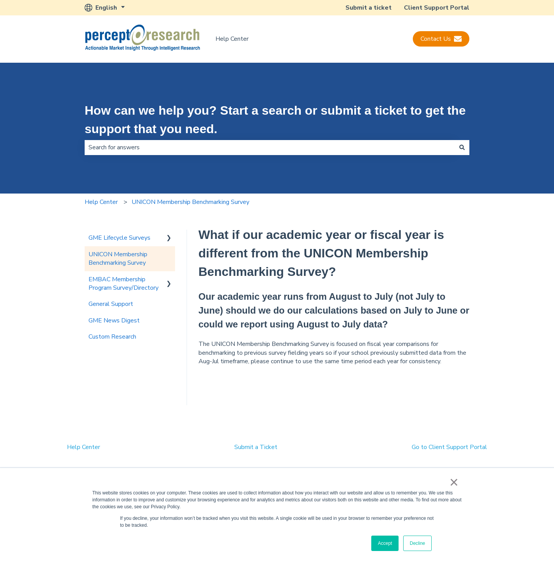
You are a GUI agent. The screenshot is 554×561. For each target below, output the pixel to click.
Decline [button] (417, 543)
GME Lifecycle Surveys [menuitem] (119, 238)
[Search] (462, 147)
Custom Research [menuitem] (112, 336)
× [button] (453, 482)
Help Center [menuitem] (83, 447)
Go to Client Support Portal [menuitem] (449, 447)
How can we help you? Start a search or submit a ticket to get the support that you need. (275, 120)
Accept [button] (385, 543)
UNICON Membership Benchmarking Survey (190, 202)
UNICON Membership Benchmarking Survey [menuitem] (117, 258)
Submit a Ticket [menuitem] (255, 447)
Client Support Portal (436, 7)
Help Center (232, 39)
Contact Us (441, 39)
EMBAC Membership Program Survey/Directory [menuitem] (123, 283)
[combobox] (270, 147)
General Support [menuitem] (110, 304)
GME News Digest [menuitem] (114, 320)
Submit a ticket (368, 7)
